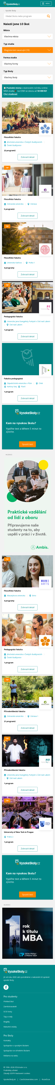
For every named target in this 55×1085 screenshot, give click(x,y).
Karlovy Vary (12, 386)
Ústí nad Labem (16, 324)
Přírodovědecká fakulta (14, 711)
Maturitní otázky (10, 1027)
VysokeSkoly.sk (10, 1079)
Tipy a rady (8, 1016)
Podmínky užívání (11, 1070)
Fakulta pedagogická (13, 378)
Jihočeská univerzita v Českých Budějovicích (24, 142)
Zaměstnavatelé (10, 1006)
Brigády (7, 1021)
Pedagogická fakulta (13, 316)
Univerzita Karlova (14, 262)
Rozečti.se (46, 1079)
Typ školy (8, 71)
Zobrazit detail (27, 157)
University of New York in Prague (19, 832)
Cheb (41, 383)
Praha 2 (10, 837)
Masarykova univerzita (16, 595)
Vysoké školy (11, 10)
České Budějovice (14, 145)
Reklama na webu (11, 1055)
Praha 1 (32, 262)
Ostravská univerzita (15, 204)
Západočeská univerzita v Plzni (19, 383)
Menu (46, 3)
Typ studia (9, 44)
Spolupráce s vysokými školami (16, 1045)
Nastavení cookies (22, 1073)
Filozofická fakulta (12, 137)
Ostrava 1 (34, 716)
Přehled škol (9, 1001)
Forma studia (10, 57)
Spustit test (27, 444)
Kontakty (7, 1040)
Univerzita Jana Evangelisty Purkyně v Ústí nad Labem (28, 321)
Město (7, 30)
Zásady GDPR (9, 1073)
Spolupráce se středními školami (17, 1050)
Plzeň (23, 386)
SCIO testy (8, 1011)
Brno (34, 595)
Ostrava (33, 204)
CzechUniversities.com (29, 1079)
